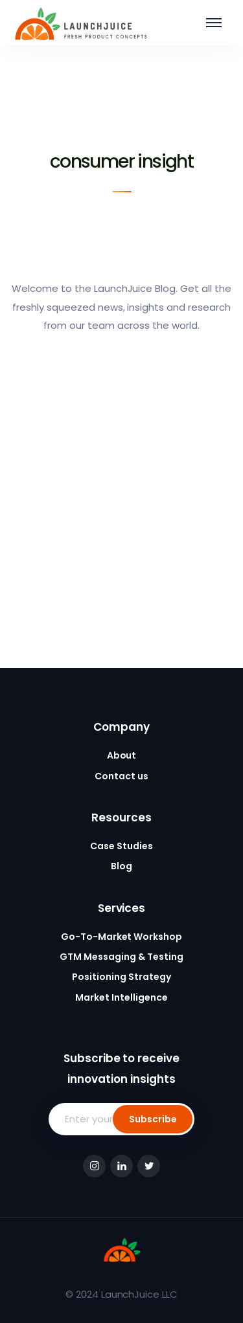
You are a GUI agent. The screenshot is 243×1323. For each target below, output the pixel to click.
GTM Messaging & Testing (121, 956)
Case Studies (121, 845)
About (122, 755)
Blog (121, 866)
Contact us (121, 776)
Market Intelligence (121, 997)
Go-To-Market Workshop (121, 936)
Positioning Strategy (121, 976)
